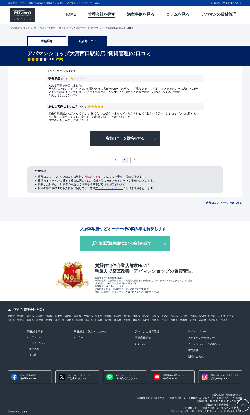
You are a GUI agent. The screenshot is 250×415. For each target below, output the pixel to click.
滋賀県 (39, 320)
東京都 (77, 315)
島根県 (79, 320)
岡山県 (89, 320)
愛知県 (202, 315)
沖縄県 (223, 320)
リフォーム (35, 337)
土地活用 (34, 348)
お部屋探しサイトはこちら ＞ (226, 3)
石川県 (183, 315)
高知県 (145, 320)
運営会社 (193, 350)
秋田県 (49, 315)
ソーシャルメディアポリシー (205, 344)
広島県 (98, 320)
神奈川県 (88, 315)
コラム (79, 337)
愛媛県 (136, 320)
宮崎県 (202, 320)
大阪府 (11, 320)
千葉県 (108, 315)
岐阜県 (211, 315)
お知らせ (140, 344)
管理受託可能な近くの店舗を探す (125, 243)
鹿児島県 (213, 320)
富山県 (174, 315)
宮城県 (39, 315)
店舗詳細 (47, 41)
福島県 (67, 315)
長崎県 (174, 320)
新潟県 (145, 315)
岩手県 (30, 315)
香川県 (126, 320)
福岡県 (155, 320)
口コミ (130, 28)
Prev (119, 160)
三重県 (221, 315)
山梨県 (155, 315)
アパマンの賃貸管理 (147, 331)
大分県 (193, 320)
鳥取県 (70, 320)
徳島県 (117, 320)
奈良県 (49, 320)
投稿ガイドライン (95, 176)
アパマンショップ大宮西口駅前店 (107, 28)
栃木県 (126, 315)
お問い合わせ (196, 356)
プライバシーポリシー (109, 188)
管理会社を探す (47, 28)
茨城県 (117, 315)
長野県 (164, 315)
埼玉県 (62, 28)
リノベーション (37, 343)
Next (137, 160)
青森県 (20, 315)
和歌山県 (59, 320)
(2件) (59, 59)
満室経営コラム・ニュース (90, 331)
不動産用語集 (143, 337)
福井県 (193, 315)
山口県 (108, 320)
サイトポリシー (197, 331)
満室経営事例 (35, 331)
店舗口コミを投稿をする (125, 138)
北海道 (11, 315)
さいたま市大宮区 (78, 28)
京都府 (20, 320)
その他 (32, 354)
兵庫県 (30, 320)
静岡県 (230, 315)
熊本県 (183, 320)
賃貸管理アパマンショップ (23, 28)
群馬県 (136, 315)
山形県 (58, 315)
